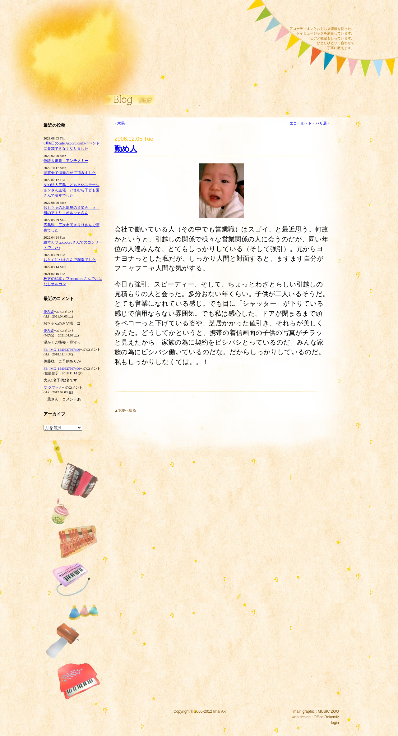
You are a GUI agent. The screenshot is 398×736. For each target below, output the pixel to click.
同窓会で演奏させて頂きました (70, 173)
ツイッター (328, 14)
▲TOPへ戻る (125, 410)
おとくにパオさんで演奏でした (70, 260)
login (335, 722)
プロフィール (149, 69)
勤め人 (125, 149)
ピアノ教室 (149, 35)
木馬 (121, 123)
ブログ (149, 52)
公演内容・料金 (149, 43)
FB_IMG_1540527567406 (62, 349)
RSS (343, 14)
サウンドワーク (149, 27)
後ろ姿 (49, 311)
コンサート (149, 10)
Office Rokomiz (326, 717)
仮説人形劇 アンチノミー (66, 160)
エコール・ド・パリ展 (308, 123)
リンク (149, 60)
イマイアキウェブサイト (82, 47)
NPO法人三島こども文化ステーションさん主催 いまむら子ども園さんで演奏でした (72, 190)
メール (299, 14)
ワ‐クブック (53, 387)
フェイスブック (314, 14)
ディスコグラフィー (149, 18)
